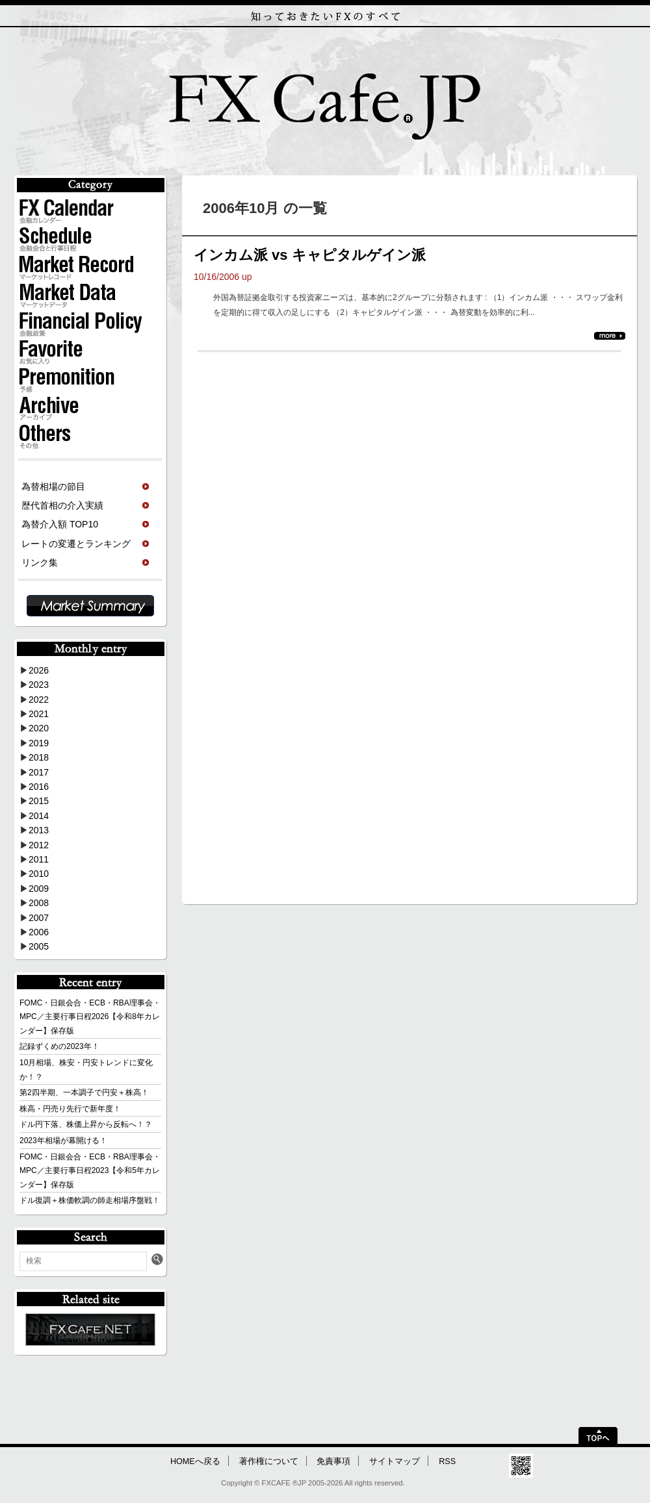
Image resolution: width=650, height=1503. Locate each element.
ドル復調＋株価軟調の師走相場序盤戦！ (90, 1200)
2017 (39, 772)
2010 (39, 873)
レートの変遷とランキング (76, 543)
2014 (39, 816)
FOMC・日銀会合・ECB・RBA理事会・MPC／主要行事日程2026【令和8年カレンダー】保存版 (90, 1016)
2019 (39, 743)
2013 (39, 830)
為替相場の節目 (53, 486)
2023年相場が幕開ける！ (63, 1140)
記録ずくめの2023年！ (59, 1046)
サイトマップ (394, 1461)
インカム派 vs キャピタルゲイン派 (310, 255)
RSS (447, 1461)
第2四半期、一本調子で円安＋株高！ (84, 1092)
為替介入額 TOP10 (59, 524)
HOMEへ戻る (195, 1461)
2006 (39, 932)
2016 (39, 786)
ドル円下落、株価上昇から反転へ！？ (86, 1124)
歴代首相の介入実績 (62, 505)
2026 (39, 670)
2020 (39, 728)
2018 (39, 757)
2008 (39, 903)
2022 (39, 699)
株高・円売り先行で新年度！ (70, 1108)
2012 (39, 845)
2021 (39, 714)
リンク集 (39, 562)
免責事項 (333, 1461)
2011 (39, 859)
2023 (39, 684)
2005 (39, 946)
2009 (39, 888)
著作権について (268, 1461)
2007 (39, 918)
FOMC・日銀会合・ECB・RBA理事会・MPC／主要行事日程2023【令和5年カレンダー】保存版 (90, 1170)
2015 (39, 801)
